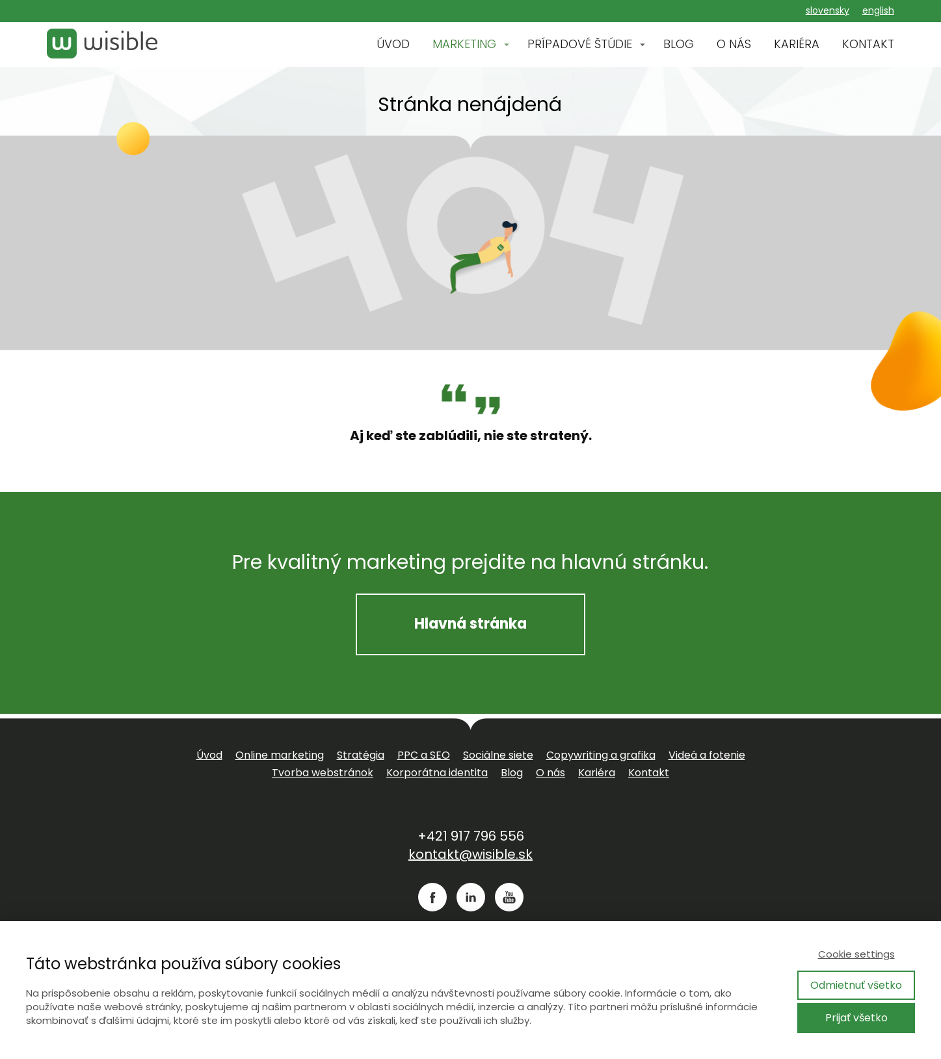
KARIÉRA (796, 44)
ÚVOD (393, 44)
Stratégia (360, 755)
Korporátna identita (437, 772)
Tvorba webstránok (322, 772)
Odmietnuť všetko (856, 985)
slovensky (827, 10)
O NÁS (734, 44)
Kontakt (648, 772)
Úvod (209, 755)
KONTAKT (868, 44)
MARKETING (464, 44)
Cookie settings (856, 954)
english (878, 10)
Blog (512, 772)
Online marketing (279, 755)
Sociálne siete (498, 755)
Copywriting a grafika (601, 755)
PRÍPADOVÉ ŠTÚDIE (579, 44)
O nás (550, 772)
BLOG (678, 44)
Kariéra (596, 772)
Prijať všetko (856, 1017)
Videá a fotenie (707, 755)
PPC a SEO (423, 755)
